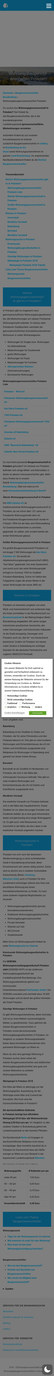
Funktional (12, 703)
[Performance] (20, 703)
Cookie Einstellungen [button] (14, 713)
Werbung (25, 707)
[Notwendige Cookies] (5, 696)
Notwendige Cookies (17, 696)
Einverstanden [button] (38, 713)
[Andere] (33, 707)
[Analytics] (5, 707)
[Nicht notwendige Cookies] (5, 699)
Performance (28, 703)
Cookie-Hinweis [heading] (12, 663)
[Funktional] (5, 703)
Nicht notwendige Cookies (20, 699)
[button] (50, 6)
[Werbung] (20, 707)
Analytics (11, 707)
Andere (38, 707)
